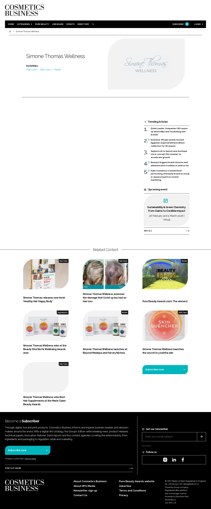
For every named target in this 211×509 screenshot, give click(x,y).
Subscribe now (154, 369)
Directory (83, 24)
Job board (57, 24)
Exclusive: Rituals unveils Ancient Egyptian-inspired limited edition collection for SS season (168, 143)
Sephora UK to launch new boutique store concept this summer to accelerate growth (169, 154)
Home (11, 24)
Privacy (123, 495)
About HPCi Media (84, 486)
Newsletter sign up (85, 490)
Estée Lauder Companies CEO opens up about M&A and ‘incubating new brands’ (169, 131)
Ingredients (63, 312)
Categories (23, 24)
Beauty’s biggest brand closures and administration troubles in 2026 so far (170, 164)
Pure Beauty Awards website (137, 481)
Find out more (13, 468)
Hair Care (31, 69)
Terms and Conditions (132, 490)
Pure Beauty (42, 24)
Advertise (125, 486)
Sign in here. (30, 458)
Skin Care (45, 69)
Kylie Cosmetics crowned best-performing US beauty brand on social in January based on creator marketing (170, 175)
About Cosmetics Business (90, 481)
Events (70, 24)
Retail (57, 69)
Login (197, 24)
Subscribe (180, 24)
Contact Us (80, 495)
